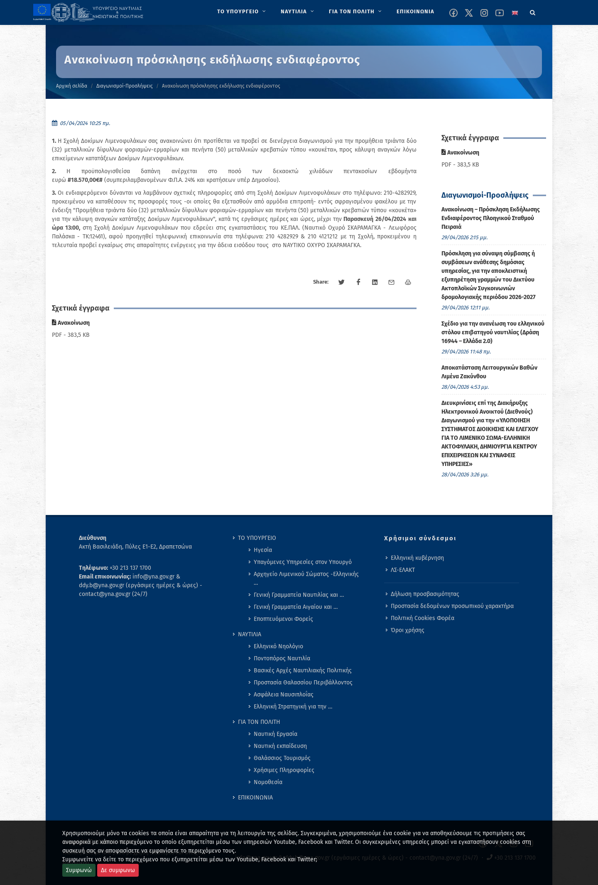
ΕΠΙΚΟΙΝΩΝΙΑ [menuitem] (255, 797)
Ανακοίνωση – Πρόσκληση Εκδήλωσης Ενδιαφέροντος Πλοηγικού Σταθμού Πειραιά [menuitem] (490, 218)
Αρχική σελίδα (71, 86)
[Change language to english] (515, 13)
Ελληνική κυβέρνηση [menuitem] (417, 557)
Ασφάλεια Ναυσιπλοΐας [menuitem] (284, 694)
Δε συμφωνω (118, 870)
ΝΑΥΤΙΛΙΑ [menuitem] (249, 634)
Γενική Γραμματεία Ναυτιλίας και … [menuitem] (299, 594)
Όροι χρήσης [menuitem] (407, 630)
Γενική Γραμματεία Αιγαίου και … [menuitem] (296, 606)
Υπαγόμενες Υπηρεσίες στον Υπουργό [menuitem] (303, 562)
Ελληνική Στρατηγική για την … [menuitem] (293, 706)
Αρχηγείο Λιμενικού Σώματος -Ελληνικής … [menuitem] (306, 578)
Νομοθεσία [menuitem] (268, 782)
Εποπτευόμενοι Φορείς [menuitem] (283, 619)
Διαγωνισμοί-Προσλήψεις (124, 86)
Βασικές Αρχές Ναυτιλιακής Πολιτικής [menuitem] (303, 670)
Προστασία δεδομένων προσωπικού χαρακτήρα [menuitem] (452, 606)
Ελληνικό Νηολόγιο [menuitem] (278, 646)
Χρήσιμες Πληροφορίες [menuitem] (284, 770)
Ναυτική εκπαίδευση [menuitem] (280, 746)
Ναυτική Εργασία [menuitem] (275, 734)
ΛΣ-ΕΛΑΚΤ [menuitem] (403, 570)
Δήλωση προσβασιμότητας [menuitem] (425, 594)
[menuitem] (242, 11)
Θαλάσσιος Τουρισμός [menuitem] (282, 758)
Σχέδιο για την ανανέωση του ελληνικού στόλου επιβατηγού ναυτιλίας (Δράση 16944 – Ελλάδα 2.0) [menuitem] (492, 332)
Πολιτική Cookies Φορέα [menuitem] (422, 618)
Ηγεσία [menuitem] (263, 550)
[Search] (533, 11)
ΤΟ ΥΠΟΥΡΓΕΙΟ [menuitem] (257, 538)
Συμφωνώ (79, 870)
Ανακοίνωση (71, 322)
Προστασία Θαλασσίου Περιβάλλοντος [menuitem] (303, 682)
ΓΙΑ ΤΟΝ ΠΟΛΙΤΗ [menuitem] (259, 722)
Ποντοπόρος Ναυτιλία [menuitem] (282, 658)
